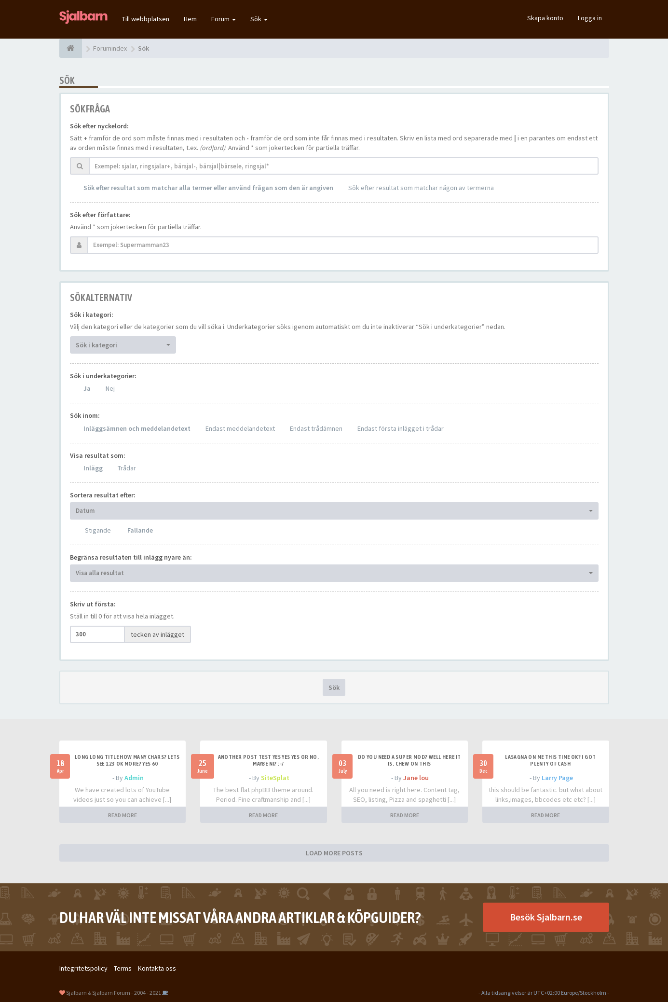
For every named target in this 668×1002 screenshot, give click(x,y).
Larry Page (557, 777)
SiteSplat (275, 777)
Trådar (127, 468)
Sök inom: (85, 415)
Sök (259, 18)
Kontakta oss (157, 968)
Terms (123, 968)
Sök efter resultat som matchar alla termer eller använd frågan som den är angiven (208, 187)
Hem (190, 18)
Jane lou (416, 777)
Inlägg (93, 468)
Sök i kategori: (91, 314)
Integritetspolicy (83, 968)
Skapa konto (545, 18)
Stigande (98, 530)
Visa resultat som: (97, 455)
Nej (110, 388)
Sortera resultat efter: (103, 495)
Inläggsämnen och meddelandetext (137, 428)
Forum (223, 18)
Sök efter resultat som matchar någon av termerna (421, 187)
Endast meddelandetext (240, 428)
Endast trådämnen (316, 428)
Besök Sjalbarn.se (546, 917)
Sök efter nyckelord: (99, 126)
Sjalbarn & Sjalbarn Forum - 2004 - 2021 (113, 992)
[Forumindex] (70, 48)
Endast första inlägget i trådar (400, 428)
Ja (87, 388)
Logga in (590, 18)
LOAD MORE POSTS (334, 853)
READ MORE (122, 815)
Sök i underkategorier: (103, 375)
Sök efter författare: (100, 214)
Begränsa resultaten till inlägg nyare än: (131, 557)
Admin (134, 777)
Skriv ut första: (93, 604)
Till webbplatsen (145, 18)
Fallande (140, 530)
